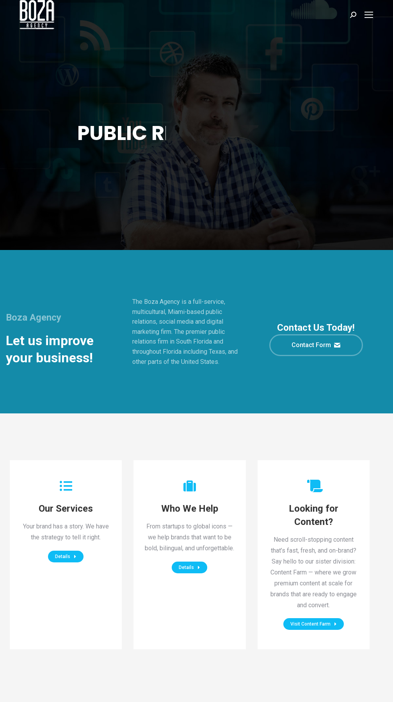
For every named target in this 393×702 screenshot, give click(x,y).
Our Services (66, 508)
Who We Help (189, 508)
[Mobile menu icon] (368, 15)
